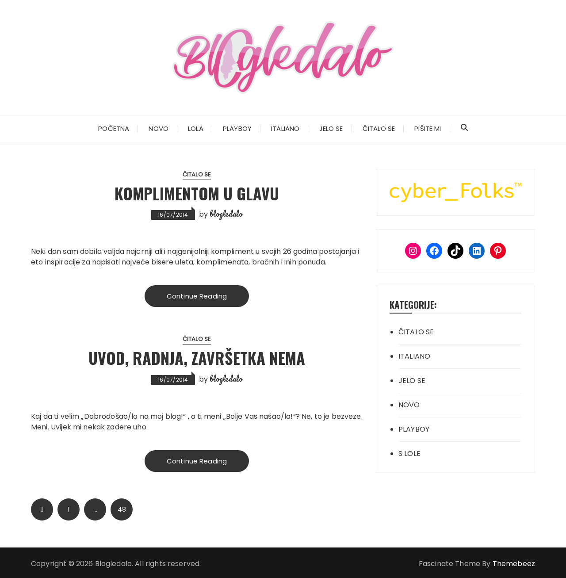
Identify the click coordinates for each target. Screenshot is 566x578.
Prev (42, 509)
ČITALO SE (379, 128)
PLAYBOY (237, 128)
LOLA (195, 128)
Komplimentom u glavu (197, 193)
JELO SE (331, 128)
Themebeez (514, 564)
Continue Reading (197, 296)
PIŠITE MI (427, 128)
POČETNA (113, 128)
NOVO (158, 128)
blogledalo (226, 213)
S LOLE (409, 453)
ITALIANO (285, 128)
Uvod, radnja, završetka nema (196, 357)
